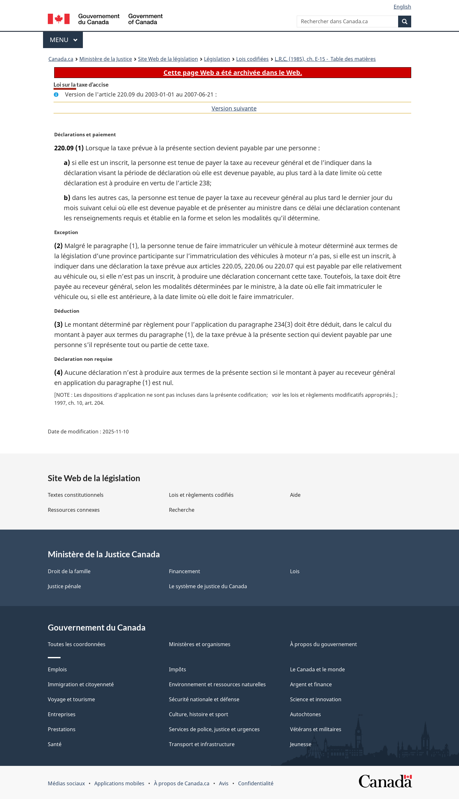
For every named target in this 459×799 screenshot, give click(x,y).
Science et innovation (315, 699)
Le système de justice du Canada (208, 586)
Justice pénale (64, 586)
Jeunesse (300, 744)
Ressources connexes (74, 509)
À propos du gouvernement (323, 644)
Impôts (177, 669)
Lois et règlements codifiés (201, 494)
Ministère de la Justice (105, 58)
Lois (295, 571)
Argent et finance (311, 684)
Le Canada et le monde (317, 669)
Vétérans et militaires (315, 729)
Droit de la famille (69, 571)
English (402, 6)
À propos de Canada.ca (181, 783)
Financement (184, 571)
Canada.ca (60, 58)
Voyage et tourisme (71, 699)
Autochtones (305, 714)
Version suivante (234, 108)
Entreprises (62, 714)
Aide (295, 494)
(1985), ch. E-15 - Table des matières (325, 58)
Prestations (62, 729)
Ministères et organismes (199, 644)
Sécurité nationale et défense (204, 699)
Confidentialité (255, 783)
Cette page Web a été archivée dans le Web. (233, 72)
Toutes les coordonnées (77, 644)
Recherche (181, 509)
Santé (55, 744)
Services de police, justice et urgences (214, 729)
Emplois (57, 669)
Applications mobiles (119, 783)
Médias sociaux (66, 783)
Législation (217, 58)
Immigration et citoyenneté (81, 684)
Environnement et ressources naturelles (217, 684)
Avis (224, 783)
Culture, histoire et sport (198, 714)
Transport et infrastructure (202, 744)
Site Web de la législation (168, 58)
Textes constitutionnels (76, 494)
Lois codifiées (252, 58)
